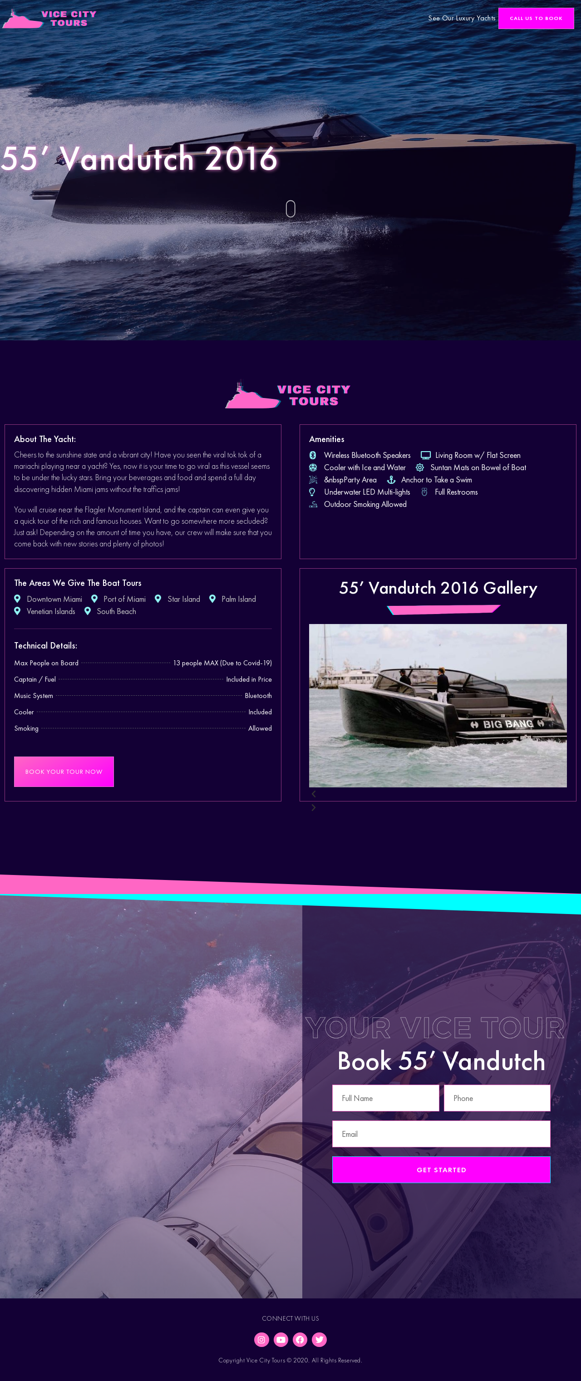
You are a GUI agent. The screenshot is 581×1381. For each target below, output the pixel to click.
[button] (536, 18)
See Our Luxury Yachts (462, 18)
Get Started (442, 1170)
